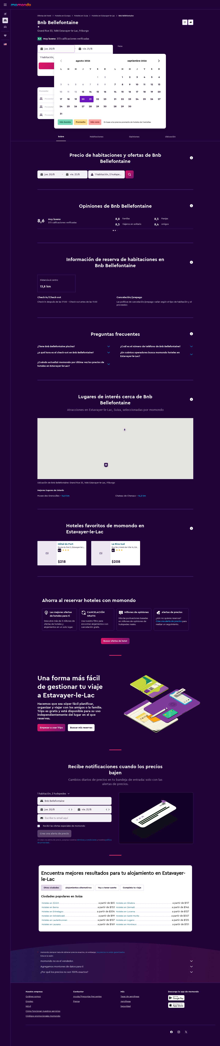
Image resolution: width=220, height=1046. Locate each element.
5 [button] (75, 84)
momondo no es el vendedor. (116, 961)
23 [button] (105, 99)
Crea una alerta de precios (169, 621)
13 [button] (83, 92)
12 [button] (76, 92)
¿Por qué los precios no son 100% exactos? (116, 972)
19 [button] (76, 99)
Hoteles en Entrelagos (52, 912)
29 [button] (97, 106)
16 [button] (105, 92)
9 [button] (105, 84)
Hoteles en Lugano (125, 920)
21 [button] (90, 99)
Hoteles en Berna (50, 907)
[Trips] (5, 35)
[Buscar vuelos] (5, 14)
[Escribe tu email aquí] (78, 818)
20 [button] (83, 99)
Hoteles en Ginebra (125, 903)
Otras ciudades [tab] (51, 888)
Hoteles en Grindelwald (53, 916)
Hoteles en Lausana (51, 924)
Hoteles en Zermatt (125, 907)
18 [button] (68, 99)
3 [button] (61, 84)
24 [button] (61, 106)
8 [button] (97, 84)
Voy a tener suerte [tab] (107, 888)
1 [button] (97, 77)
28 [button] (90, 106)
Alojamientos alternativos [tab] (78, 888)
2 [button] (105, 77)
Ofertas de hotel (44, 16)
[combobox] (77, 801)
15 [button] (98, 92)
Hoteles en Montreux (126, 924)
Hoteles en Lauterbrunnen (54, 920)
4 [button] (68, 84)
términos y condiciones (87, 840)
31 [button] (61, 114)
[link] (115, 641)
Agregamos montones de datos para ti (116, 966)
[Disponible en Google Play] (176, 998)
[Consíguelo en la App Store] (176, 1005)
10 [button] (61, 92)
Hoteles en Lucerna (125, 912)
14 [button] (90, 92)
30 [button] (105, 106)
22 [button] (97, 99)
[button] (5, 4)
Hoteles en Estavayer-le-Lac (103, 16)
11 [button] (68, 92)
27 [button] (83, 106)
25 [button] (68, 106)
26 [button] (75, 106)
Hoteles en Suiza (81, 16)
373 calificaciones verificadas (73, 39)
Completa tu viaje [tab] (132, 888)
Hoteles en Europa (62, 16)
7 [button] (90, 84)
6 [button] (83, 84)
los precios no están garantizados (111, 952)
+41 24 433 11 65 (46, 34)
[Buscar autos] (5, 27)
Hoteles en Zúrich (50, 903)
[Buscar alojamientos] (5, 20)
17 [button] (61, 99)
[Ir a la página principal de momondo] (21, 4)
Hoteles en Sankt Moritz (127, 916)
